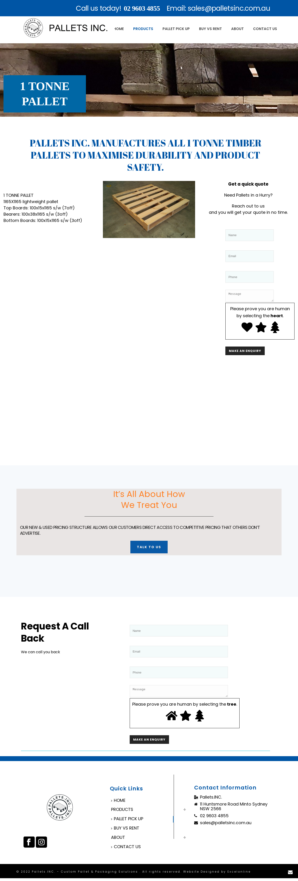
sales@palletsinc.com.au (225, 825)
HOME (118, 28)
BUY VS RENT (210, 28)
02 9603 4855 (142, 8)
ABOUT (237, 28)
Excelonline (239, 874)
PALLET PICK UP (176, 28)
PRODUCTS (143, 28)
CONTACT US (265, 28)
